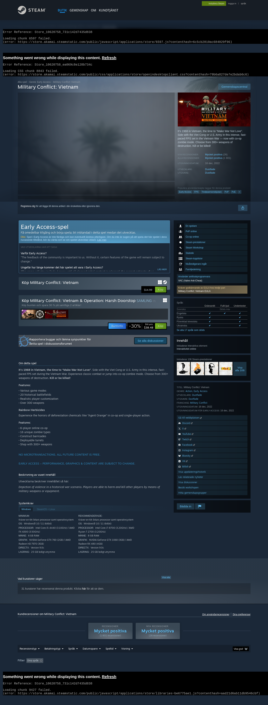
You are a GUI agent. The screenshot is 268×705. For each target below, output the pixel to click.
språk (243, 3)
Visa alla (166, 582)
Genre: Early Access (40, 86)
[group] (134, 665)
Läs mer (101, 244)
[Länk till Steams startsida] (35, 13)
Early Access (185, 196)
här (84, 593)
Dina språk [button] (32, 665)
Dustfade (210, 173)
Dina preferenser (242, 619)
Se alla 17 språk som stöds (191, 334)
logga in (232, 3)
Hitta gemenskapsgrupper (192, 497)
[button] (212, 294)
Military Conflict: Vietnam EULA (194, 295)
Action (189, 395)
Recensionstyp (28, 653)
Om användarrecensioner (215, 619)
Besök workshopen (188, 492)
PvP (227, 196)
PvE (234, 196)
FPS (196, 196)
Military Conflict (198, 407)
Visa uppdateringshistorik (192, 476)
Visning (125, 653)
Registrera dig (28, 210)
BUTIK (62, 10)
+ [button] (239, 196)
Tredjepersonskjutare (212, 196)
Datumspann (90, 653)
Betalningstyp (52, 653)
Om (93, 10)
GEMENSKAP (79, 10)
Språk (71, 653)
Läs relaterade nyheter (190, 481)
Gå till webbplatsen (190, 422)
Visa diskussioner (187, 486)
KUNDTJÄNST (108, 10)
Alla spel (22, 86)
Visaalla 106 (240, 373)
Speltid (110, 653)
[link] (141, 331)
